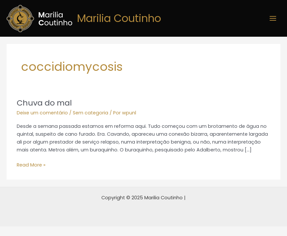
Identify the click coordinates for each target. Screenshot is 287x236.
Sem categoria (90, 112)
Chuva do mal (44, 102)
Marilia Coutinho (119, 18)
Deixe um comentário (42, 112)
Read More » (31, 164)
